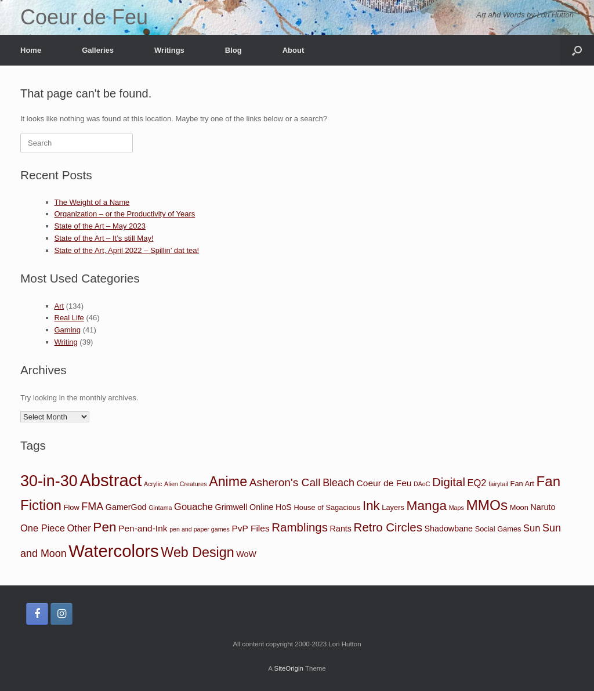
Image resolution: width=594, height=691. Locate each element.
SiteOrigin (288, 668)
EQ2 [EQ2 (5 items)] (477, 482)
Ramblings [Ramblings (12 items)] (299, 527)
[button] (577, 50)
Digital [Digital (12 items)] (448, 482)
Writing (66, 342)
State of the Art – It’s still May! (104, 238)
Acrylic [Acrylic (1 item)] (153, 483)
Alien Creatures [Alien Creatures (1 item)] (185, 483)
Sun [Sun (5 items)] (531, 528)
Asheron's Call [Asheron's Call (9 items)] (285, 482)
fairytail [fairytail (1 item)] (498, 483)
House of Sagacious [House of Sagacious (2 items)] (327, 507)
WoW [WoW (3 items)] (246, 554)
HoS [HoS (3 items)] (284, 507)
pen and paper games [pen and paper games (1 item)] (199, 529)
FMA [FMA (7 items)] (92, 506)
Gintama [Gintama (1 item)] (160, 507)
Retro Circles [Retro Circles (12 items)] (388, 527)
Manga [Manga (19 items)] (426, 505)
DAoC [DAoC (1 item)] (422, 483)
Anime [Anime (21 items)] (228, 481)
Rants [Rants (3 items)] (341, 528)
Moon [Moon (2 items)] (519, 507)
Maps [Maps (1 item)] (456, 507)
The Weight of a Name (92, 202)
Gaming (68, 329)
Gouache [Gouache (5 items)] (193, 506)
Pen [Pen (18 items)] (104, 527)
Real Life (69, 317)
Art (59, 306)
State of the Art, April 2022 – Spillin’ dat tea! (127, 250)
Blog (233, 50)
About (293, 50)
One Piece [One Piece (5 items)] (42, 528)
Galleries (98, 50)
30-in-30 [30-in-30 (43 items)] (49, 481)
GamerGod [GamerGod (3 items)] (126, 507)
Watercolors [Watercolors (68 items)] (113, 550)
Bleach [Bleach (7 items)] (338, 483)
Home (30, 50)
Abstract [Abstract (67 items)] (110, 480)
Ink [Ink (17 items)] (371, 505)
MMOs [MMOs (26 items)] (487, 505)
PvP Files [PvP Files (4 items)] (250, 528)
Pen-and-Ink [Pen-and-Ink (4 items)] (142, 528)
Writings (169, 50)
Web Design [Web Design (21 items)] (197, 552)
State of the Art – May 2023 (100, 226)
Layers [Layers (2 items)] (393, 507)
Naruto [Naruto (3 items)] (542, 507)
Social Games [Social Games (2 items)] (498, 528)
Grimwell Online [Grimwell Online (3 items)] (244, 507)
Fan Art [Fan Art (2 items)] (522, 483)
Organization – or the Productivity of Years (125, 213)
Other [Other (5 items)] (79, 528)
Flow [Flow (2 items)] (71, 507)
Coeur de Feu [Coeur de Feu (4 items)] (384, 483)
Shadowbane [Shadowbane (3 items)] (449, 528)
